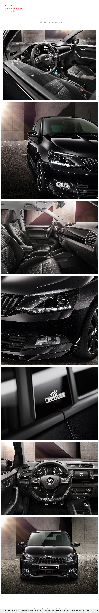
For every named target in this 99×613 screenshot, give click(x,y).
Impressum (89, 5)
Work (68, 5)
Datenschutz (81, 5)
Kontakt (74, 5)
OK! (90, 611)
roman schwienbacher (13, 7)
